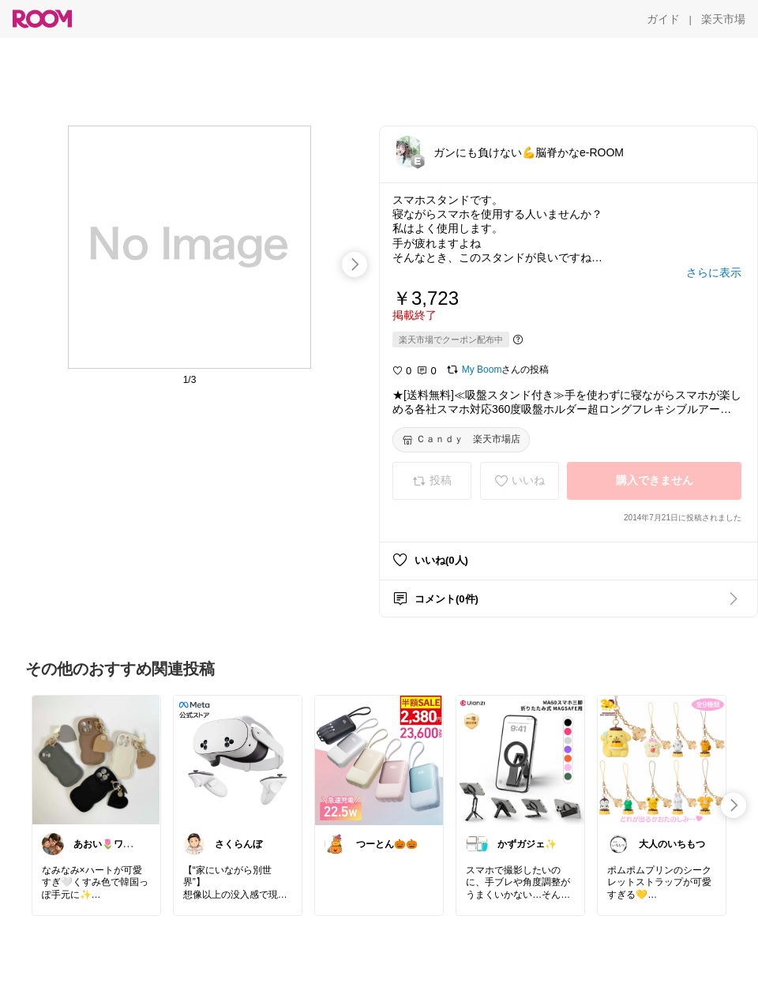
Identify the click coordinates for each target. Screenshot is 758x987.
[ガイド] (663, 19)
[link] (96, 760)
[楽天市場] (723, 19)
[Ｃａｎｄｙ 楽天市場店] (461, 439)
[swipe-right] (354, 264)
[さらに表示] (713, 272)
